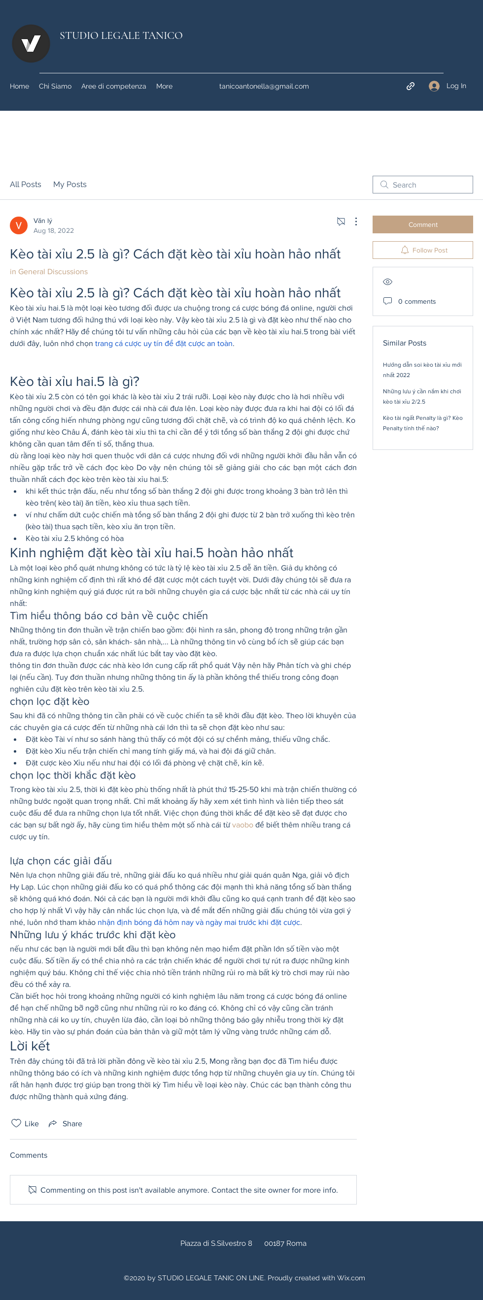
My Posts (70, 184)
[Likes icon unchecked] (16, 1123)
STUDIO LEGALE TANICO (121, 35)
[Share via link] (64, 1123)
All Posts (25, 184)
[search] (423, 184)
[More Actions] (351, 221)
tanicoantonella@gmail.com (264, 86)
